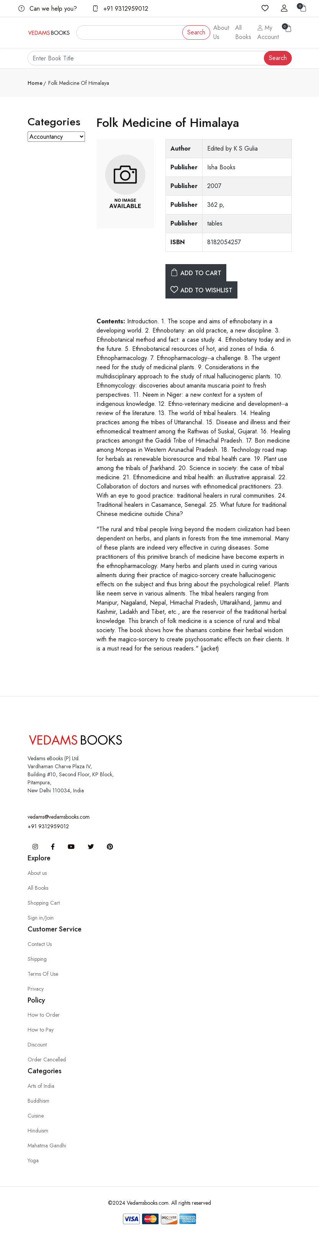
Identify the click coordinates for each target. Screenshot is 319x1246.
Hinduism (38, 1130)
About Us (221, 32)
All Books (243, 32)
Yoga (33, 1160)
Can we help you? (47, 8)
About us (37, 873)
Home (35, 83)
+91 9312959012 (120, 8)
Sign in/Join (41, 918)
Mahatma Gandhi (47, 1145)
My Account (268, 32)
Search (196, 32)
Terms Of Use (43, 974)
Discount (37, 1044)
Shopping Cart (44, 903)
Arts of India (41, 1086)
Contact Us (40, 944)
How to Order (44, 1015)
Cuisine (36, 1115)
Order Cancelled (47, 1059)
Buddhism (38, 1101)
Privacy (36, 989)
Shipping (37, 959)
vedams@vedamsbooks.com (59, 817)
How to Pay (41, 1029)
